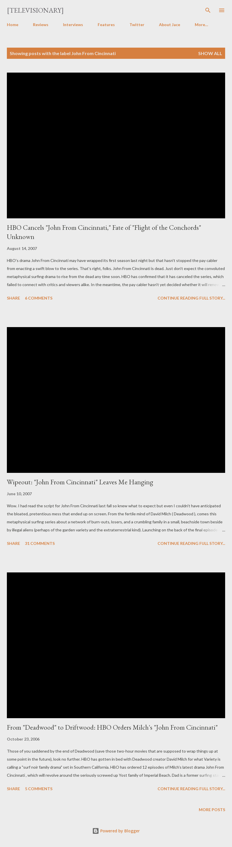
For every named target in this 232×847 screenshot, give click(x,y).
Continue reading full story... (191, 298)
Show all (210, 53)
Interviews (73, 24)
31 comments (40, 543)
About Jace (169, 24)
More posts (212, 809)
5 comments (38, 788)
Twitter (136, 24)
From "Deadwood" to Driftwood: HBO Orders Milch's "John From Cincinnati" (112, 727)
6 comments (38, 298)
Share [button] (13, 298)
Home (12, 24)
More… (201, 24)
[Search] (208, 10)
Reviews (40, 24)
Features (106, 24)
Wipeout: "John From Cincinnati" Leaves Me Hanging (80, 481)
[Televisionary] (35, 10)
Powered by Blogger (116, 831)
